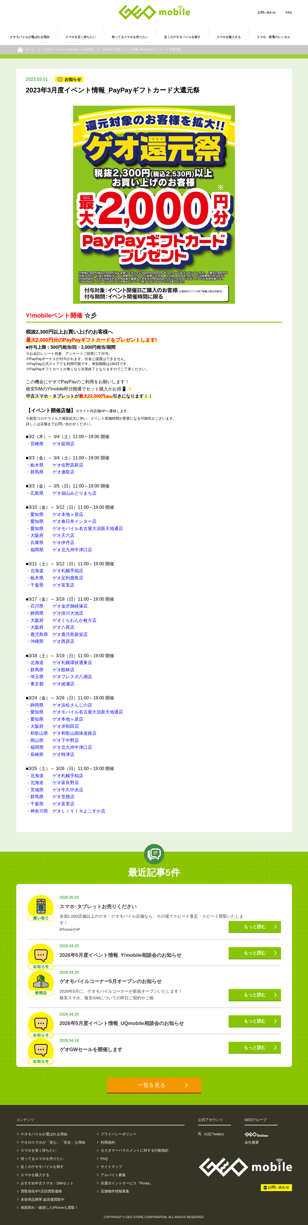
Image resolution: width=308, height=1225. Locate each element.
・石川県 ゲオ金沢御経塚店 (57, 606)
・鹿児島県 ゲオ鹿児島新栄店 (57, 634)
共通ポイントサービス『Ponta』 (127, 1183)
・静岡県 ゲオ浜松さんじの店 (59, 705)
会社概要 (252, 1142)
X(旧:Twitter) (214, 1134)
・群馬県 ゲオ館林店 (50, 669)
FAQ (289, 12)
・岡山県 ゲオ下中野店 (52, 740)
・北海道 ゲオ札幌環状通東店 (59, 662)
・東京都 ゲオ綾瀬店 (50, 683)
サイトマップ (111, 1167)
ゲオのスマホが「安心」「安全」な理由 (53, 1142)
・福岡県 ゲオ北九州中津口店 (59, 549)
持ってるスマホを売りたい (42, 1159)
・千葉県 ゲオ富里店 (50, 585)
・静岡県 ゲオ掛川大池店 (54, 613)
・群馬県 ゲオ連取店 (50, 472)
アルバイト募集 (113, 1175)
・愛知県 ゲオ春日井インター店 (61, 521)
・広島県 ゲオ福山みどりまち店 (61, 493)
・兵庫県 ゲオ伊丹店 (50, 542)
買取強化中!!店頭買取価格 (41, 1191)
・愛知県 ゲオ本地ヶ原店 (54, 514)
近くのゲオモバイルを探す (42, 1167)
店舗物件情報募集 (115, 1191)
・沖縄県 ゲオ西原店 (50, 641)
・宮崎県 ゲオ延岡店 (50, 443)
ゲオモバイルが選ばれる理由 (44, 1134)
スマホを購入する (35, 1175)
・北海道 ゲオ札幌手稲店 (54, 570)
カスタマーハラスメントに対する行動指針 (135, 1150)
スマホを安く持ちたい (39, 1150)
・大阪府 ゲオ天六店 (50, 535)
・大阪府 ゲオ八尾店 (50, 627)
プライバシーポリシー (118, 1134)
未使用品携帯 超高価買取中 (43, 1199)
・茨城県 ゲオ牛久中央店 (54, 789)
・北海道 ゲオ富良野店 (52, 782)
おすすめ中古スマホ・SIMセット (47, 1183)
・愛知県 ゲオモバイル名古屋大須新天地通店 (74, 528)
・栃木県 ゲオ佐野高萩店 (54, 465)
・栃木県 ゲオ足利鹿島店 (54, 578)
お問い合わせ (267, 12)
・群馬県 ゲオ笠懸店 (50, 796)
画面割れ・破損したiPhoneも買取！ (49, 1207)
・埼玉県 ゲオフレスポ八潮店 (59, 676)
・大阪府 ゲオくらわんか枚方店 (61, 620)
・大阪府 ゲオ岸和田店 (52, 726)
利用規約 (108, 1142)
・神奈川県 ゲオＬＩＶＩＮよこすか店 (65, 811)
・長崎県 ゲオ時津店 (50, 754)
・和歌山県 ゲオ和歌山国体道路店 (61, 733)
